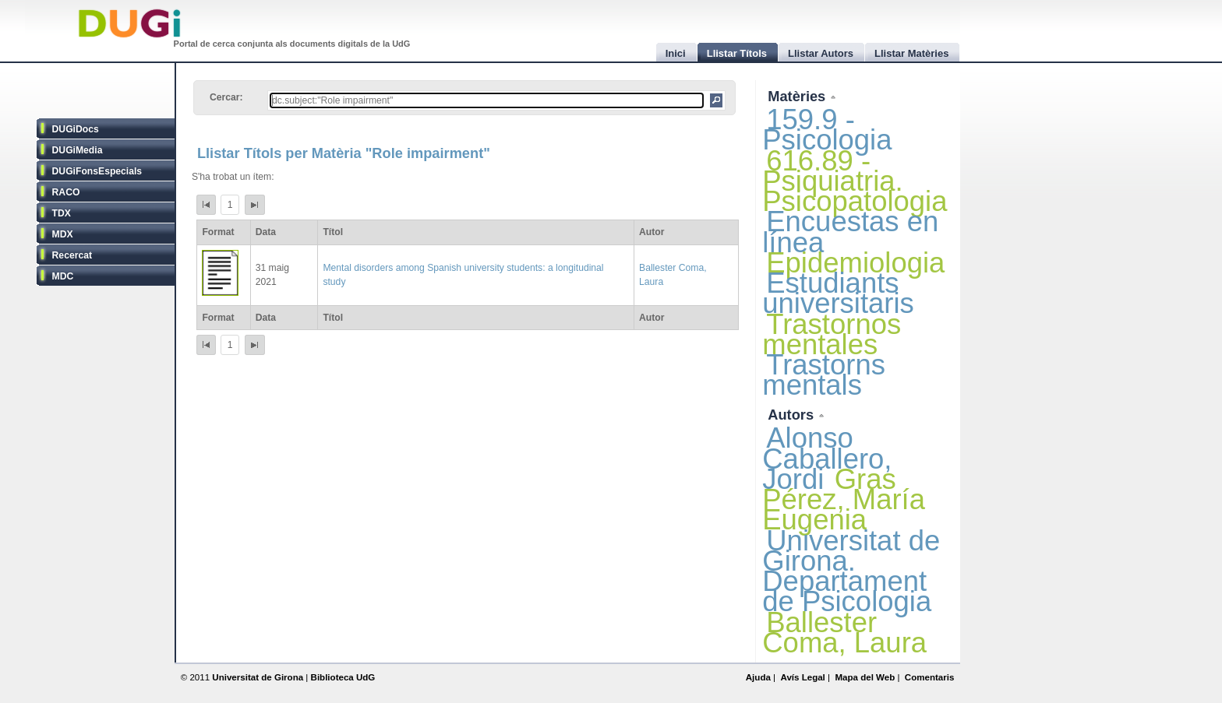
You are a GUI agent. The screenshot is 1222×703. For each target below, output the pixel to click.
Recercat (72, 255)
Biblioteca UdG (343, 677)
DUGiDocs (75, 129)
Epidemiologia (855, 263)
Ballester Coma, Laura (844, 632)
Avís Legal (802, 677)
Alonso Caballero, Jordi (827, 458)
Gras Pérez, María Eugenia (843, 499)
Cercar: (226, 97)
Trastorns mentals (823, 375)
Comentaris (930, 677)
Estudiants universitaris (838, 293)
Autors (793, 414)
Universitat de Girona (257, 677)
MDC (63, 276)
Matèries (798, 96)
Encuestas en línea (850, 232)
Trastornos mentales (831, 334)
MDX (62, 234)
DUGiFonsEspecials (97, 171)
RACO (66, 192)
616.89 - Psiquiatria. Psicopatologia (854, 181)
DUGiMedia (77, 150)
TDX (61, 213)
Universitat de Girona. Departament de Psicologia (851, 571)
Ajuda (758, 677)
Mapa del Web (865, 677)
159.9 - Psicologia (827, 130)
